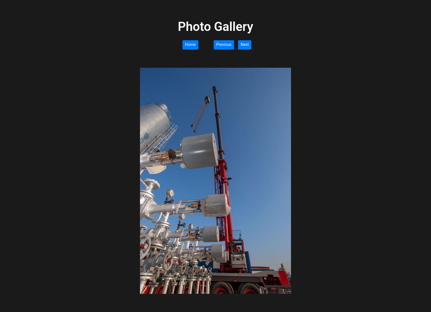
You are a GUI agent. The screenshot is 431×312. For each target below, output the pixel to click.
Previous (224, 44)
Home (190, 44)
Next (245, 44)
